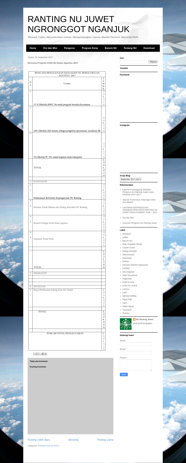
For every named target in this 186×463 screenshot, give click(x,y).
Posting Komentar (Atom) (48, 446)
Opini (124, 303)
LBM (124, 292)
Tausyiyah (127, 310)
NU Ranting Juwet (144, 319)
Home (33, 48)
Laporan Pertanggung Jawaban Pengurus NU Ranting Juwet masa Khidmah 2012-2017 (138, 192)
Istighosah (127, 278)
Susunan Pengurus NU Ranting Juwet (139, 223)
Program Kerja (90, 48)
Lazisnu (125, 289)
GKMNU (126, 268)
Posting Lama (105, 439)
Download (149, 48)
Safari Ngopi (128, 306)
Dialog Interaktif (129, 251)
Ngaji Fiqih (127, 299)
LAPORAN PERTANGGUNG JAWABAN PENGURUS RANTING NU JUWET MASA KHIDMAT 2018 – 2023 (140, 210)
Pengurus (69, 48)
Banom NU (111, 48)
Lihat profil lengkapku (142, 323)
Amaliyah (126, 234)
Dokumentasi (128, 254)
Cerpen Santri (128, 247)
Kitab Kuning (128, 282)
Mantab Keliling (129, 296)
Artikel (125, 237)
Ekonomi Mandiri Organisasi (135, 265)
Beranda (74, 439)
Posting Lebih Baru (39, 439)
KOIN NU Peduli (129, 285)
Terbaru (125, 313)
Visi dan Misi (50, 48)
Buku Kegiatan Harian (132, 244)
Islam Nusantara (129, 275)
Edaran (125, 261)
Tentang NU (130, 48)
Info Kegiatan (128, 272)
